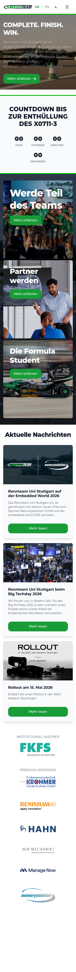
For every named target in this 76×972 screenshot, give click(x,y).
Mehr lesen (38, 528)
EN (47, 7)
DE (37, 7)
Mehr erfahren (21, 79)
